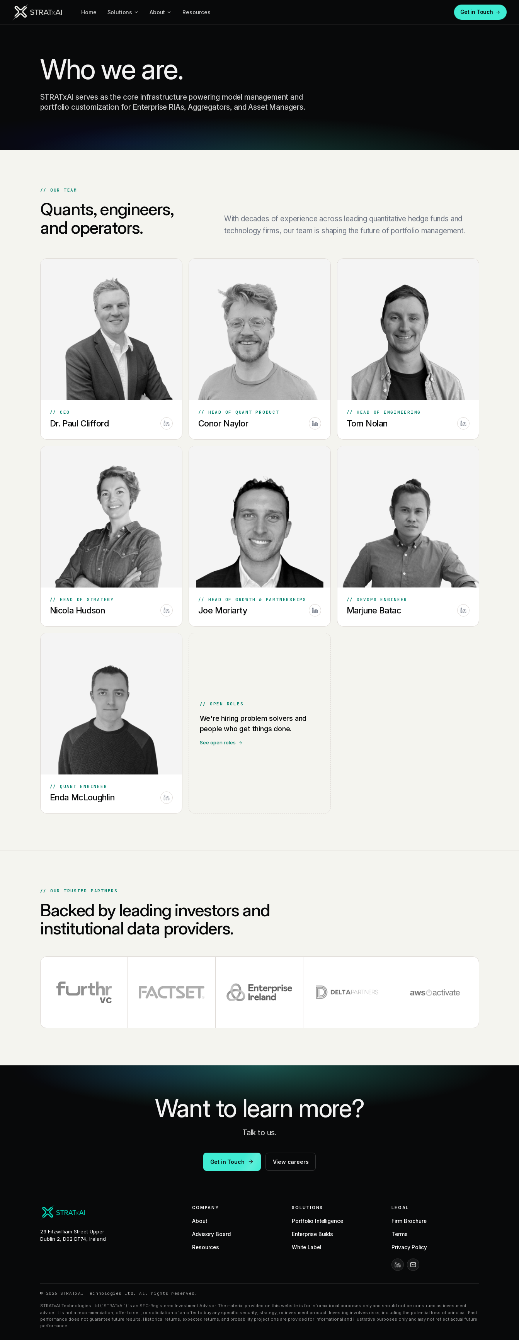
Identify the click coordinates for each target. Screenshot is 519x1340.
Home (88, 12)
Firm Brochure (408, 1221)
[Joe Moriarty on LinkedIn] (315, 614)
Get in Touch (480, 12)
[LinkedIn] (397, 1264)
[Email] (413, 1264)
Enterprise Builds (312, 1234)
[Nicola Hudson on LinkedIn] (166, 612)
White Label (306, 1247)
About (161, 12)
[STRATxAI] (38, 12)
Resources (196, 12)
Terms (399, 1234)
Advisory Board (211, 1234)
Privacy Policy (409, 1247)
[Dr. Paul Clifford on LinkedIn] (166, 423)
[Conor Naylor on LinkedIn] (315, 424)
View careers (291, 1161)
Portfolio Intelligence (317, 1221)
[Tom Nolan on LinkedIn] (463, 424)
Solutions (123, 12)
